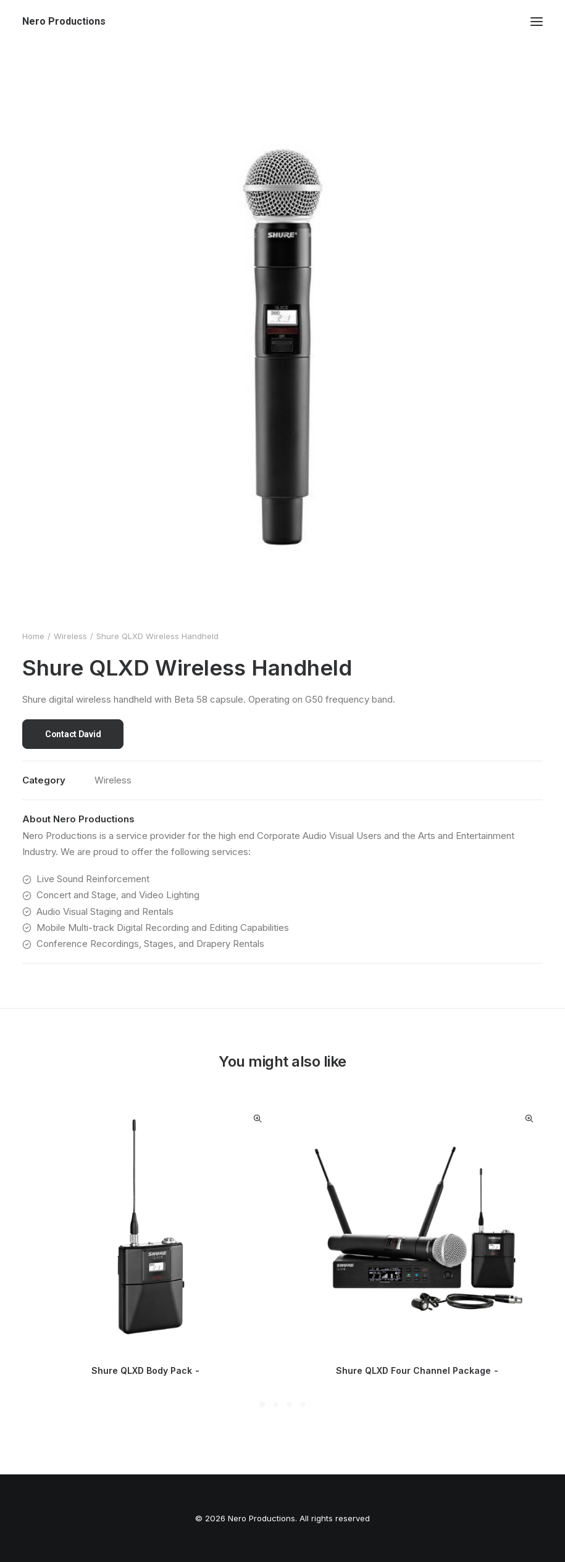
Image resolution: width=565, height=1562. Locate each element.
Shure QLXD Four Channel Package (418, 1370)
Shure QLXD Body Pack (146, 1370)
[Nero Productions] (64, 22)
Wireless (70, 636)
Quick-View (257, 1118)
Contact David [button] (73, 734)
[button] (536, 21)
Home (33, 636)
